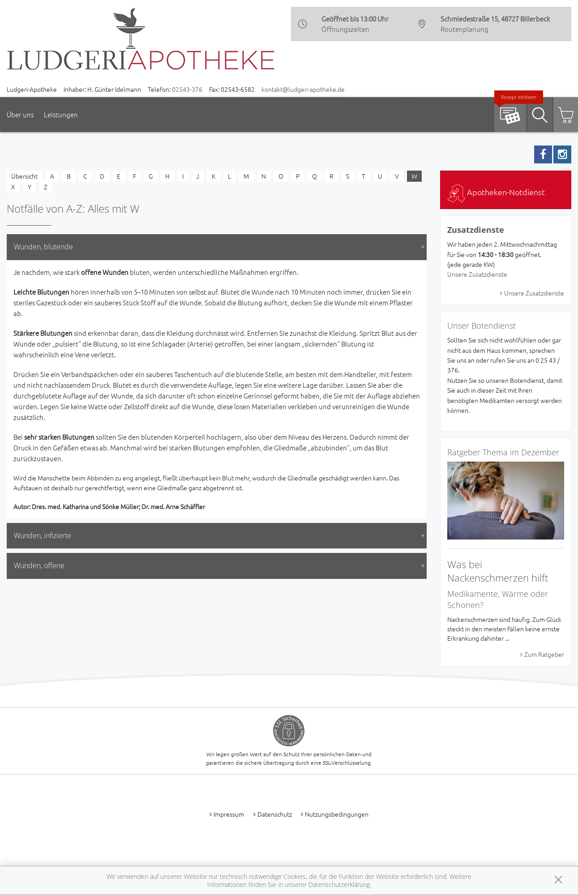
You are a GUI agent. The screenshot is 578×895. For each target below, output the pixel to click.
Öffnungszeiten (345, 29)
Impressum (229, 813)
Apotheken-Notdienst (496, 192)
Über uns (20, 114)
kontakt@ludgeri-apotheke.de (303, 89)
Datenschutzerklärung (339, 884)
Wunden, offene (39, 565)
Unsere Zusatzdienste (477, 274)
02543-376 (187, 89)
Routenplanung (464, 29)
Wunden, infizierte (42, 535)
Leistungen (61, 114)
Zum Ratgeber (544, 654)
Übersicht (24, 175)
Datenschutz (274, 813)
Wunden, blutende (43, 247)
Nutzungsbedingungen (336, 813)
